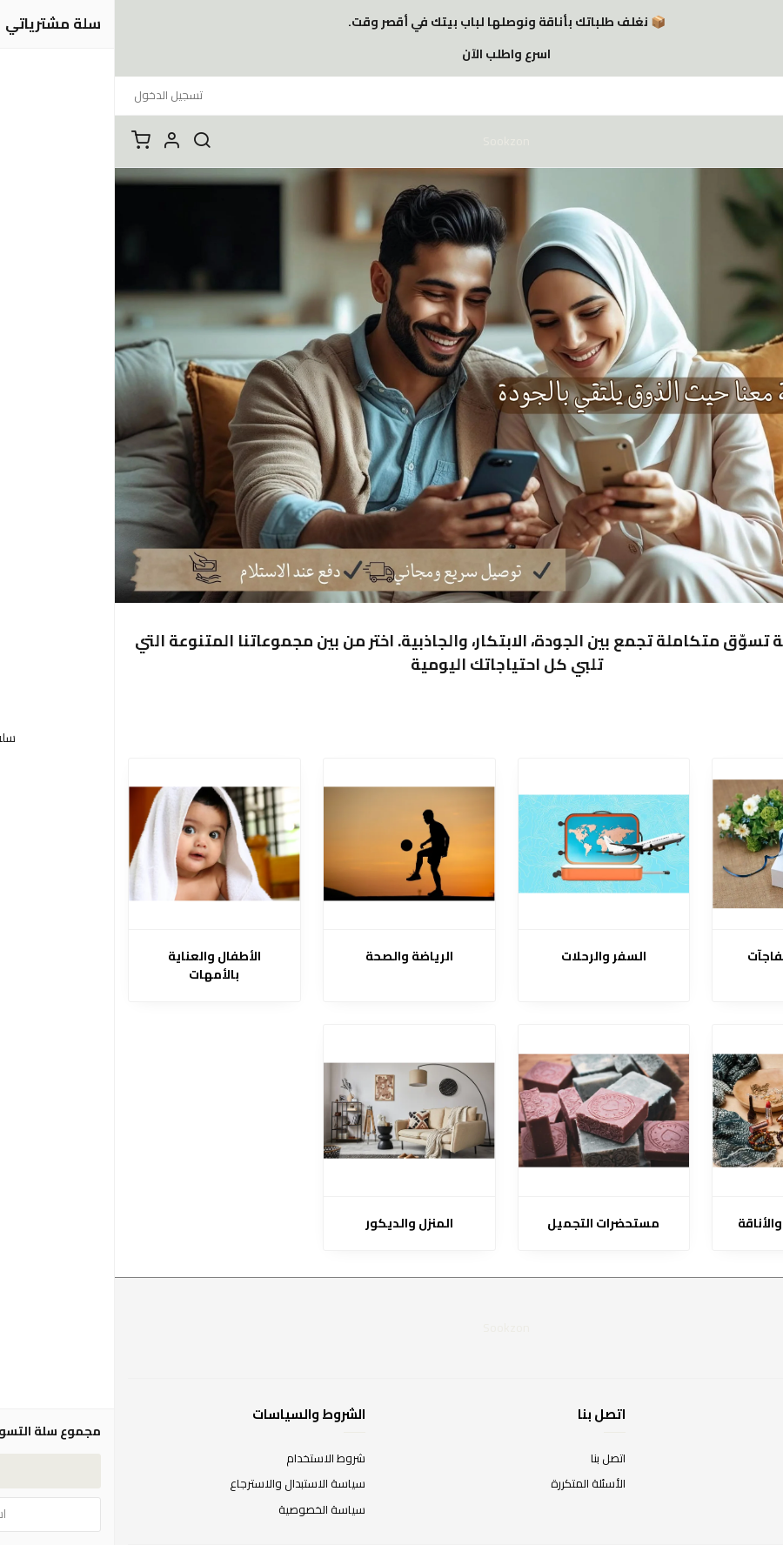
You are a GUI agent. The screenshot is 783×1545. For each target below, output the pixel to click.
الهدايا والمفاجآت (683, 956)
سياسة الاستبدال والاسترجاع (183, 1484)
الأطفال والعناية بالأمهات (99, 965)
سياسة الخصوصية (207, 1510)
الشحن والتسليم (732, 1510)
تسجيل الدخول (53, 94)
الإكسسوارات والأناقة (684, 1223)
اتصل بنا (493, 1459)
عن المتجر (748, 1459)
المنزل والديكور (294, 1223)
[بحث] (87, 141)
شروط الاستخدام (211, 1459)
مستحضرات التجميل (488, 1223)
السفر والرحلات (489, 956)
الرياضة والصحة (294, 956)
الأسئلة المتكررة (473, 1484)
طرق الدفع (744, 1484)
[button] (57, 141)
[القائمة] (757, 141)
